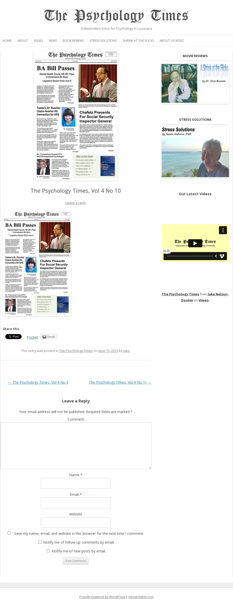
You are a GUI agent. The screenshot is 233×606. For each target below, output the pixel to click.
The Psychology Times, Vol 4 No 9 (38, 382)
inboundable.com (141, 597)
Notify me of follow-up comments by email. (78, 542)
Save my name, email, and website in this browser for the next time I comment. (79, 533)
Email (76, 494)
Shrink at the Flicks (138, 40)
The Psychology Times (116, 15)
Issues (38, 40)
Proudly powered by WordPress (102, 597)
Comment (76, 419)
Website (75, 514)
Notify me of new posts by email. (79, 551)
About (22, 40)
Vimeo (204, 300)
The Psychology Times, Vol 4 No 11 (120, 382)
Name (75, 474)
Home (7, 40)
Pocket (32, 337)
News (53, 40)
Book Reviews (73, 40)
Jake (126, 350)
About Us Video (172, 40)
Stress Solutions (103, 40)
